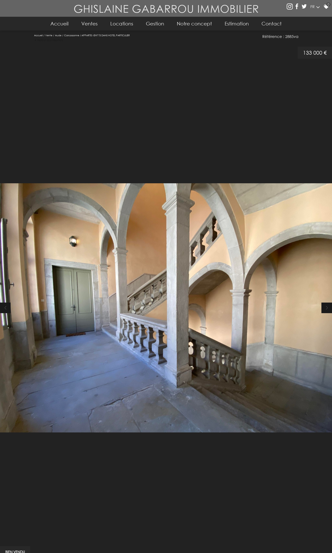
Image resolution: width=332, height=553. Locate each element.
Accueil (59, 23)
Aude (58, 35)
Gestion (155, 23)
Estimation (237, 23)
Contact (271, 23)
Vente (48, 35)
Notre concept (194, 23)
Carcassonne (71, 35)
